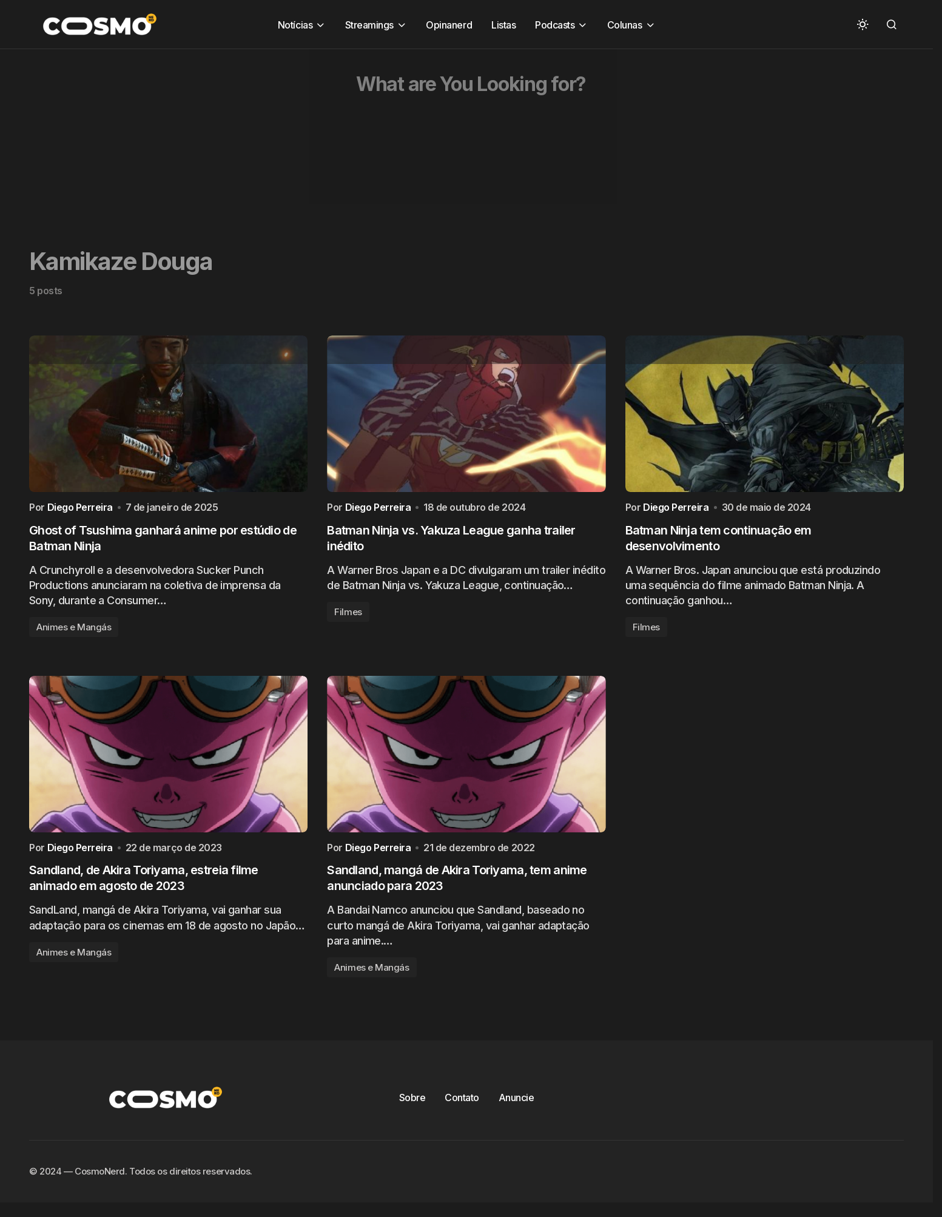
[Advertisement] (364, 134)
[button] (862, 24)
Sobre (412, 1108)
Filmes (348, 617)
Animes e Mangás (73, 632)
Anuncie (516, 1108)
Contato (462, 1108)
